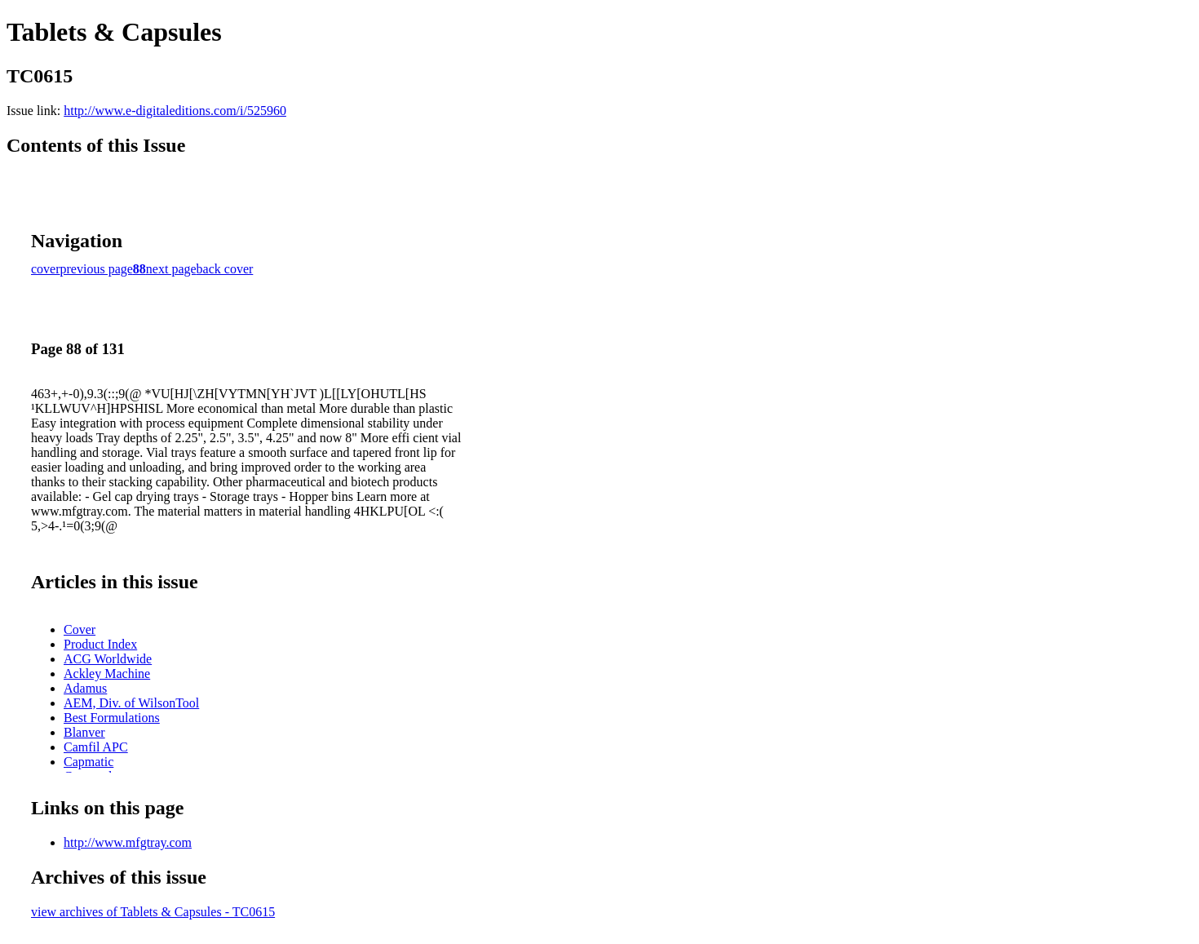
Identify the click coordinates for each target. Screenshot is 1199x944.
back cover (225, 269)
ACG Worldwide (108, 659)
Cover (79, 629)
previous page (96, 269)
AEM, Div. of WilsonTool (131, 703)
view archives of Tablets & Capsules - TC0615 (153, 912)
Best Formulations (112, 718)
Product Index (100, 644)
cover (45, 269)
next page (171, 269)
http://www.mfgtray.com (128, 842)
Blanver (84, 732)
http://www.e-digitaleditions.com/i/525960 (175, 110)
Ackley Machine (107, 673)
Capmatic (88, 762)
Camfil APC (96, 747)
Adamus (85, 688)
